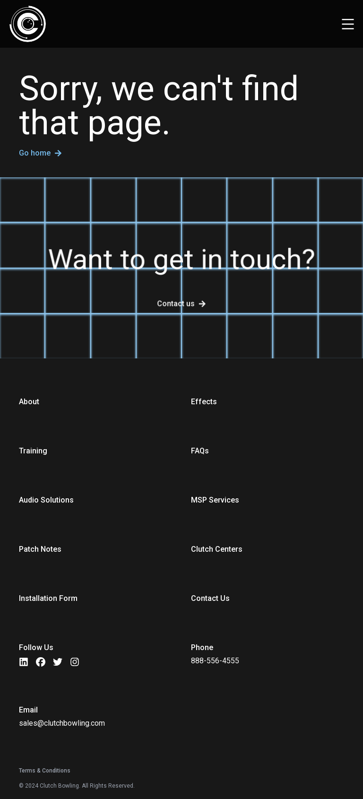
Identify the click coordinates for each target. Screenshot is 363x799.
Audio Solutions (46, 499)
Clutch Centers (216, 549)
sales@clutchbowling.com (62, 723)
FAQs (200, 450)
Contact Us (210, 598)
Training (33, 450)
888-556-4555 (215, 660)
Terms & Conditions (44, 770)
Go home (40, 153)
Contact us (176, 303)
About (29, 401)
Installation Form (48, 598)
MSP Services (215, 499)
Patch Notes (40, 549)
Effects (204, 401)
